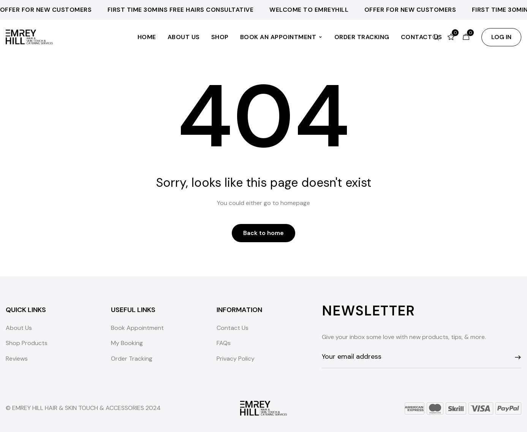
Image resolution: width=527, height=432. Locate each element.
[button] (501, 37)
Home (147, 37)
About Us (184, 37)
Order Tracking (361, 37)
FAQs (224, 343)
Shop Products (26, 343)
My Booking (127, 343)
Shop (220, 37)
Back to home (263, 233)
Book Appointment (137, 328)
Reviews (17, 359)
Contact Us (232, 328)
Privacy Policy (236, 359)
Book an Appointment (281, 37)
